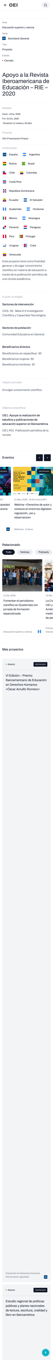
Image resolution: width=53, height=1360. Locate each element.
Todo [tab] (8, 552)
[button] (39, 457)
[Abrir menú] (5, 5)
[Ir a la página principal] (13, 5)
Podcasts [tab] (43, 552)
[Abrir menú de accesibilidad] (46, 1353)
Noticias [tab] (24, 552)
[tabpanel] (26, 597)
